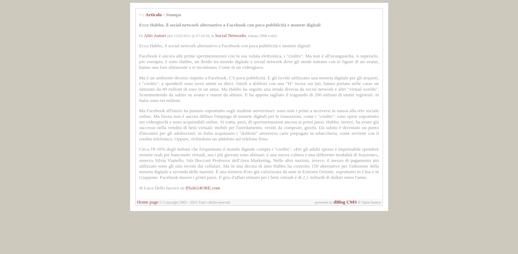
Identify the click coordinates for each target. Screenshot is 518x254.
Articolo (153, 14)
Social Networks (230, 35)
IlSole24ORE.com (202, 187)
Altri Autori (155, 35)
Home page (147, 202)
